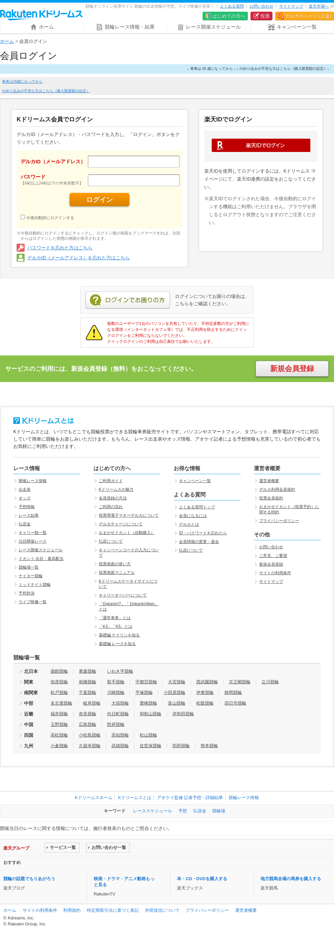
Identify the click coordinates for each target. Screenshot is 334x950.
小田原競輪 (174, 692)
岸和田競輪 (183, 713)
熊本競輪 (209, 745)
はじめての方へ (229, 16)
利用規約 (72, 910)
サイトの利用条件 (275, 573)
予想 (182, 810)
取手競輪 (115, 681)
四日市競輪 (235, 703)
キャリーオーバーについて (123, 595)
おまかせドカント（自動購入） (127, 532)
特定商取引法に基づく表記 (113, 910)
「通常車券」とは (115, 617)
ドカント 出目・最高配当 (41, 558)
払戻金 (25, 524)
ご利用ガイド (111, 480)
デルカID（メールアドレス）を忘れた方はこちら (78, 257)
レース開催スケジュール (41, 550)
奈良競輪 (87, 713)
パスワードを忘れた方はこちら (59, 247)
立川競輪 (270, 681)
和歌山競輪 (150, 713)
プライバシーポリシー (279, 520)
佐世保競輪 (150, 745)
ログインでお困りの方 (127, 300)
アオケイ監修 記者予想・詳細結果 (190, 797)
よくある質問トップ (197, 507)
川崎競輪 (115, 692)
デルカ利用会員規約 (277, 489)
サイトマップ (291, 6)
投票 (265, 16)
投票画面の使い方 (115, 564)
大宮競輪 (176, 681)
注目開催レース (33, 541)
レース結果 (29, 515)
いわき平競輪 (120, 671)
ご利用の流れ (111, 506)
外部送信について (162, 910)
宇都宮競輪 (146, 681)
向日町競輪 (118, 713)
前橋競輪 (87, 681)
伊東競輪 (205, 692)
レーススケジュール (152, 810)
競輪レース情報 (244, 797)
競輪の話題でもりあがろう (29, 878)
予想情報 (27, 506)
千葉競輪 (87, 692)
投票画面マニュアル (117, 572)
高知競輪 (120, 735)
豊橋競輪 (148, 703)
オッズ (25, 498)
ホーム (7, 41)
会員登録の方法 (113, 498)
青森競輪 (87, 671)
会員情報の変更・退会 (199, 541)
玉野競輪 (59, 724)
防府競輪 (115, 724)
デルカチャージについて (121, 524)
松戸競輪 (59, 692)
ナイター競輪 (31, 576)
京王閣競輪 (239, 681)
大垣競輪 (120, 703)
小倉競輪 (59, 745)
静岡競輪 (233, 692)
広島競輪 (87, 724)
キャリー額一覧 (33, 532)
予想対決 (27, 593)
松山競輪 (148, 735)
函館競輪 (59, 671)
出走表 (25, 489)
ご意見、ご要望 (273, 555)
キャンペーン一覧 (195, 480)
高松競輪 (59, 735)
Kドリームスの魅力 (116, 489)
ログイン (99, 199)
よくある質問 (232, 6)
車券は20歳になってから (22, 81)
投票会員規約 (271, 498)
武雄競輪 (120, 745)
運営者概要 (269, 480)
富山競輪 (176, 703)
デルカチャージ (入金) (308, 16)
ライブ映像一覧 (33, 602)
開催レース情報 (33, 480)
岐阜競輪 (91, 703)
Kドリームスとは (134, 797)
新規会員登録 (292, 368)
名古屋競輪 (61, 703)
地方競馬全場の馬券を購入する (290, 878)
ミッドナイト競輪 (35, 584)
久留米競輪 (89, 745)
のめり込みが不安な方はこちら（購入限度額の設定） (46, 91)
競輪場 (218, 810)
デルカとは (189, 524)
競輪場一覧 (29, 567)
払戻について (111, 541)
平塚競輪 (144, 692)
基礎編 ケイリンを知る (119, 635)
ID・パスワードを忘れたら (203, 533)
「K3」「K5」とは (115, 626)
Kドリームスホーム (93, 797)
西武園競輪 (207, 681)
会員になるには (193, 515)
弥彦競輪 (59, 681)
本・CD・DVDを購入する (202, 878)
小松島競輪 (89, 735)
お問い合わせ (261, 6)
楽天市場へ (319, 6)
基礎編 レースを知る (117, 643)
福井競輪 (59, 713)
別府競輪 (181, 745)
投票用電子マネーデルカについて (129, 515)
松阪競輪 (205, 703)
